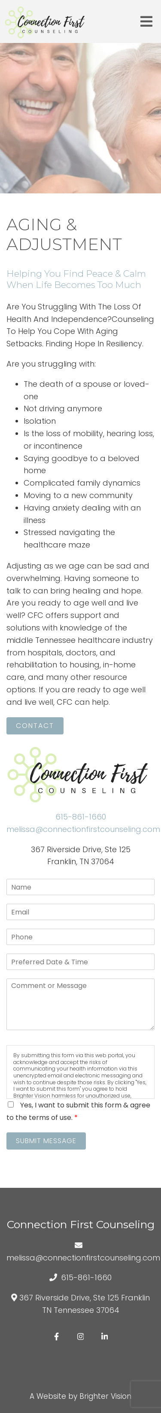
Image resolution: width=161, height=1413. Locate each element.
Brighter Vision (105, 1396)
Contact (35, 726)
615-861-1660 (80, 816)
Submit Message (46, 1141)
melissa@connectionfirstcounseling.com (83, 829)
